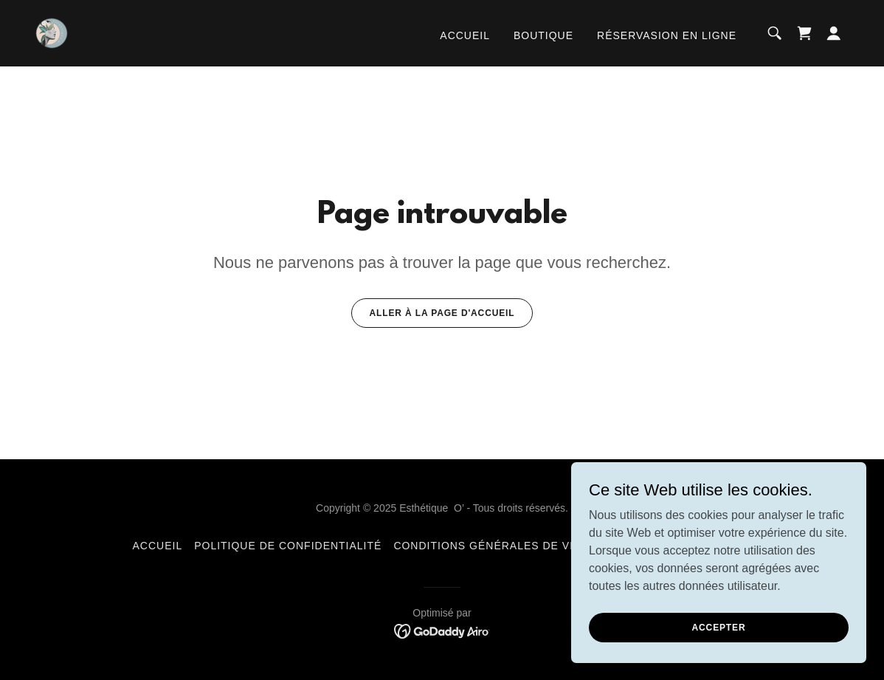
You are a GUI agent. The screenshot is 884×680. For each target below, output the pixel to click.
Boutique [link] (543, 35)
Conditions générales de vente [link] (496, 546)
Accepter (719, 627)
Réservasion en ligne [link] (666, 35)
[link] (51, 32)
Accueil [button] (158, 546)
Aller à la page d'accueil (442, 313)
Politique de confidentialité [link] (287, 546)
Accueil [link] (465, 35)
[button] (834, 33)
